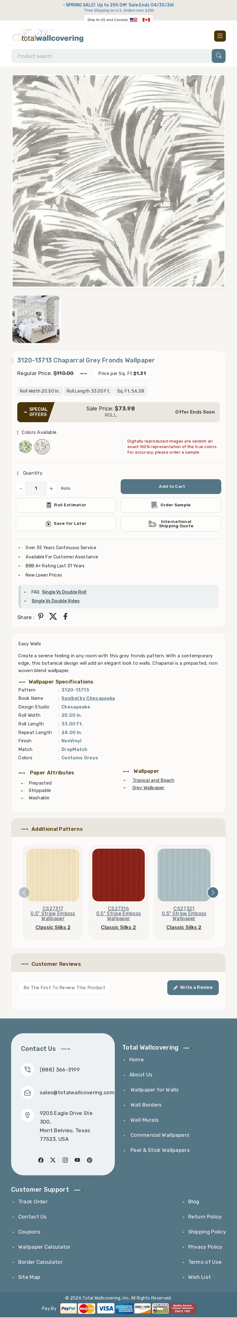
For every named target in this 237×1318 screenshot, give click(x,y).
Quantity (32, 473)
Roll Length (31, 724)
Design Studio (33, 707)
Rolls (66, 489)
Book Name (30, 699)
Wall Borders (145, 1105)
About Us (140, 1075)
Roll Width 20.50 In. (40, 391)
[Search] (118, 56)
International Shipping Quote (170, 524)
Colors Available (39, 432)
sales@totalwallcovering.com (77, 1093)
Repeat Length (35, 733)
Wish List (199, 1278)
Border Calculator (40, 1262)
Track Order (33, 1202)
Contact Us (32, 1217)
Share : (26, 618)
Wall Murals (144, 1120)
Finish (24, 741)
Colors (25, 758)
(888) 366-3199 (60, 1070)
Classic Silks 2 (53, 927)
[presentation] (24, 893)
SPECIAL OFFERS (38, 412)
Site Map (29, 1278)
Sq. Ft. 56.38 (130, 391)
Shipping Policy (207, 1232)
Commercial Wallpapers (159, 1135)
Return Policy (205, 1217)
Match (25, 750)
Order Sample (171, 505)
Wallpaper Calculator (44, 1247)
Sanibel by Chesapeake (88, 699)
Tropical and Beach (153, 780)
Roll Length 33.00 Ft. (88, 391)
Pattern (26, 690)
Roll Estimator (66, 505)
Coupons (29, 1232)
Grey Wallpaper (148, 788)
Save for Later (66, 524)
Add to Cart (172, 486)
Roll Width (29, 716)
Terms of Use (205, 1262)
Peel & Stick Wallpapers (159, 1151)
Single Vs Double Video (55, 601)
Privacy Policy (205, 1247)
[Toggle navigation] (220, 36)
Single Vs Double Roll (64, 592)
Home (136, 1060)
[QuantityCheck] (36, 488)
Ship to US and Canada (107, 20)
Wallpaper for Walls (154, 1090)
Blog (193, 1202)
